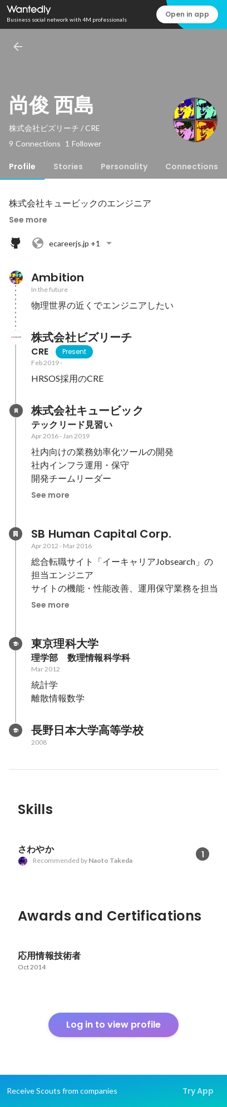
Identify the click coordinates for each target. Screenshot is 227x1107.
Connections (191, 166)
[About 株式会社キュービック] (15, 410)
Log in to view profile (113, 1024)
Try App (198, 1090)
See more (28, 219)
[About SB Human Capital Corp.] (15, 533)
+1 (73, 243)
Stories (68, 166)
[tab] (22, 166)
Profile (22, 166)
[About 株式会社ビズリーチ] (15, 337)
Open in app (187, 14)
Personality (124, 166)
